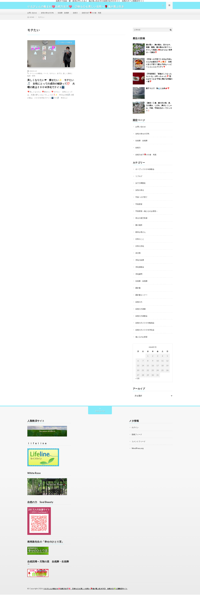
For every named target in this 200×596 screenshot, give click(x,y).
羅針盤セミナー (141, 297)
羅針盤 (138, 290)
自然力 (81, 15)
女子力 (59, 78)
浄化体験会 (140, 270)
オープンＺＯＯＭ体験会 (145, 173)
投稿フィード (137, 436)
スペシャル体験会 (36, 78)
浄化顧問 (139, 276)
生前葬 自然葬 (67, 15)
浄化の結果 (140, 263)
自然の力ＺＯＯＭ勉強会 (145, 325)
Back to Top (100, 412)
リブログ (139, 180)
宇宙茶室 (139, 208)
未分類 (138, 256)
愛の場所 (139, 228)
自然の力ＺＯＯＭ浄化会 (145, 331)
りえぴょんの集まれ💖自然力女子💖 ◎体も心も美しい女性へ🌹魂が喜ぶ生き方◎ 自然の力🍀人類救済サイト (88, 590)
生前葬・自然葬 (141, 283)
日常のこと (140, 242)
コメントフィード (139, 443)
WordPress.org (138, 449)
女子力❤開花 (140, 187)
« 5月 (138, 380)
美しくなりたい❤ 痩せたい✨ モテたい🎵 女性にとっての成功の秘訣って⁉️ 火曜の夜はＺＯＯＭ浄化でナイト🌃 (51, 88)
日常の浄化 (140, 249)
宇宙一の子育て (141, 201)
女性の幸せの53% (50, 15)
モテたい (52, 78)
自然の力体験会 (66, 47)
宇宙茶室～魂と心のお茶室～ (147, 214)
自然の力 (139, 304)
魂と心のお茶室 (141, 338)
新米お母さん (140, 235)
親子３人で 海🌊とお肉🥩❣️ (157, 93)
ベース (45, 78)
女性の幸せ (140, 194)
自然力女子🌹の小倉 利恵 (99, 15)
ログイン (135, 429)
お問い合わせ (32, 15)
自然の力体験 (140, 311)
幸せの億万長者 (141, 221)
